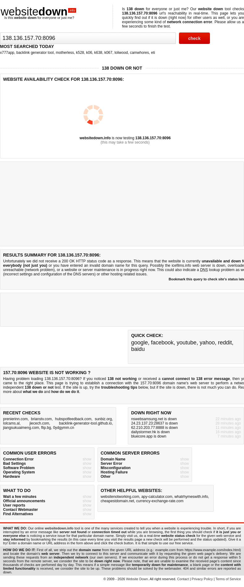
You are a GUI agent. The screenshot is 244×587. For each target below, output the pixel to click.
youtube (187, 342)
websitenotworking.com (120, 496)
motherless (65, 52)
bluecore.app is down (148, 436)
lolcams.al (11, 423)
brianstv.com (41, 419)
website (38, 11)
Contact (183, 579)
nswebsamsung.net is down (153, 419)
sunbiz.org (103, 419)
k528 (80, 52)
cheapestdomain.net (117, 501)
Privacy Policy (202, 579)
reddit (225, 342)
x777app (7, 52)
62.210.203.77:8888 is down (154, 427)
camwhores (139, 52)
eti (153, 52)
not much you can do (218, 387)
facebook (162, 342)
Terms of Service (228, 579)
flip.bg (46, 427)
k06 (89, 52)
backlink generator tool (35, 52)
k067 (108, 52)
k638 (98, 52)
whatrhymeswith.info (191, 496)
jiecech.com (39, 423)
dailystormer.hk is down (150, 432)
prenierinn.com (15, 419)
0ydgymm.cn (63, 427)
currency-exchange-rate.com (160, 501)
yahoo (207, 342)
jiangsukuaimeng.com (21, 427)
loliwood (121, 52)
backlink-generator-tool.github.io (85, 423)
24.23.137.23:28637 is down (154, 423)
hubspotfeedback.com (73, 419)
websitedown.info (95, 138)
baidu (138, 349)
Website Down (137, 579)
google (139, 342)
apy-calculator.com (156, 496)
